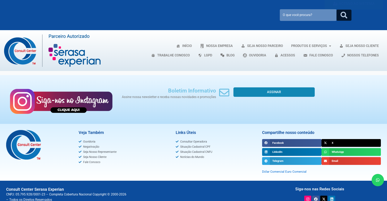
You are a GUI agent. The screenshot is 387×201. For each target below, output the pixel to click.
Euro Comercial (297, 172)
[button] (291, 143)
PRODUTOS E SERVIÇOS (311, 46)
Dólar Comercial (273, 172)
